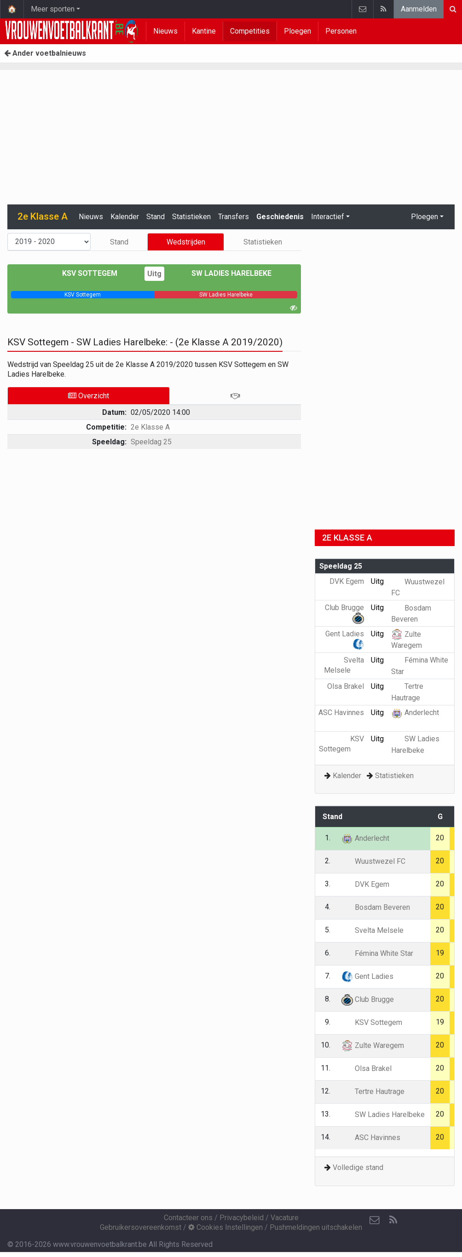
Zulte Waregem (372, 1045)
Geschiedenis (280, 216)
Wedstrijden (186, 242)
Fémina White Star (377, 953)
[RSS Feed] (393, 1220)
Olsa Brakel (366, 1068)
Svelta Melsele (372, 930)
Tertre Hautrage (372, 1091)
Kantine (204, 31)
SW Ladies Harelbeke (224, 273)
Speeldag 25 (151, 441)
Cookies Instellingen (225, 1227)
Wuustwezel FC (373, 861)
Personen (341, 31)
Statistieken (191, 216)
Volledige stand (358, 1167)
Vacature (285, 1217)
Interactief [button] (327, 216)
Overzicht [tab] (88, 395)
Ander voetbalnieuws (45, 53)
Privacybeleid (241, 1217)
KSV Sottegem (96, 273)
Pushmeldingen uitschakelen (316, 1227)
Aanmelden (419, 9)
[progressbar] (82, 294)
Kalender (124, 216)
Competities (250, 31)
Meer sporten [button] (53, 9)
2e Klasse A (150, 427)
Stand (155, 216)
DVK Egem (365, 884)
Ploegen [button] (424, 216)
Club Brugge (367, 999)
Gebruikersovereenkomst (140, 1227)
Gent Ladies (367, 976)
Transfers (233, 216)
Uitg (154, 273)
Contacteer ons (188, 1217)
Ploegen (297, 31)
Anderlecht (415, 712)
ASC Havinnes (370, 1137)
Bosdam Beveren (375, 907)
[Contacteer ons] (374, 1220)
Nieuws (165, 31)
